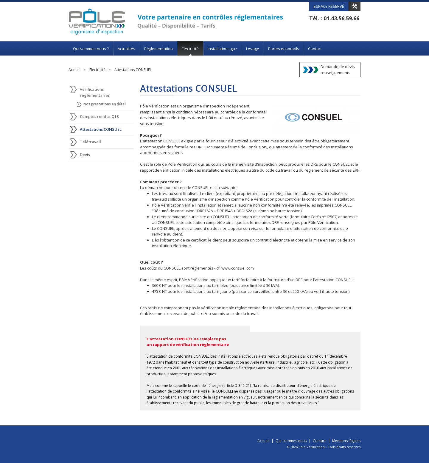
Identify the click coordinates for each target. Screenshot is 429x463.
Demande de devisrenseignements (338, 69)
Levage (252, 48)
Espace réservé (329, 6)
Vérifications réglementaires (95, 92)
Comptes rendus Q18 (99, 116)
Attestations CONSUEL (133, 69)
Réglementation (158, 48)
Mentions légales (346, 440)
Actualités (126, 48)
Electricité (190, 48)
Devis (85, 154)
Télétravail (90, 141)
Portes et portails (283, 48)
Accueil (74, 69)
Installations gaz (222, 48)
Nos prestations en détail (104, 104)
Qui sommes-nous (291, 440)
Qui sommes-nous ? (91, 48)
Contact (315, 48)
